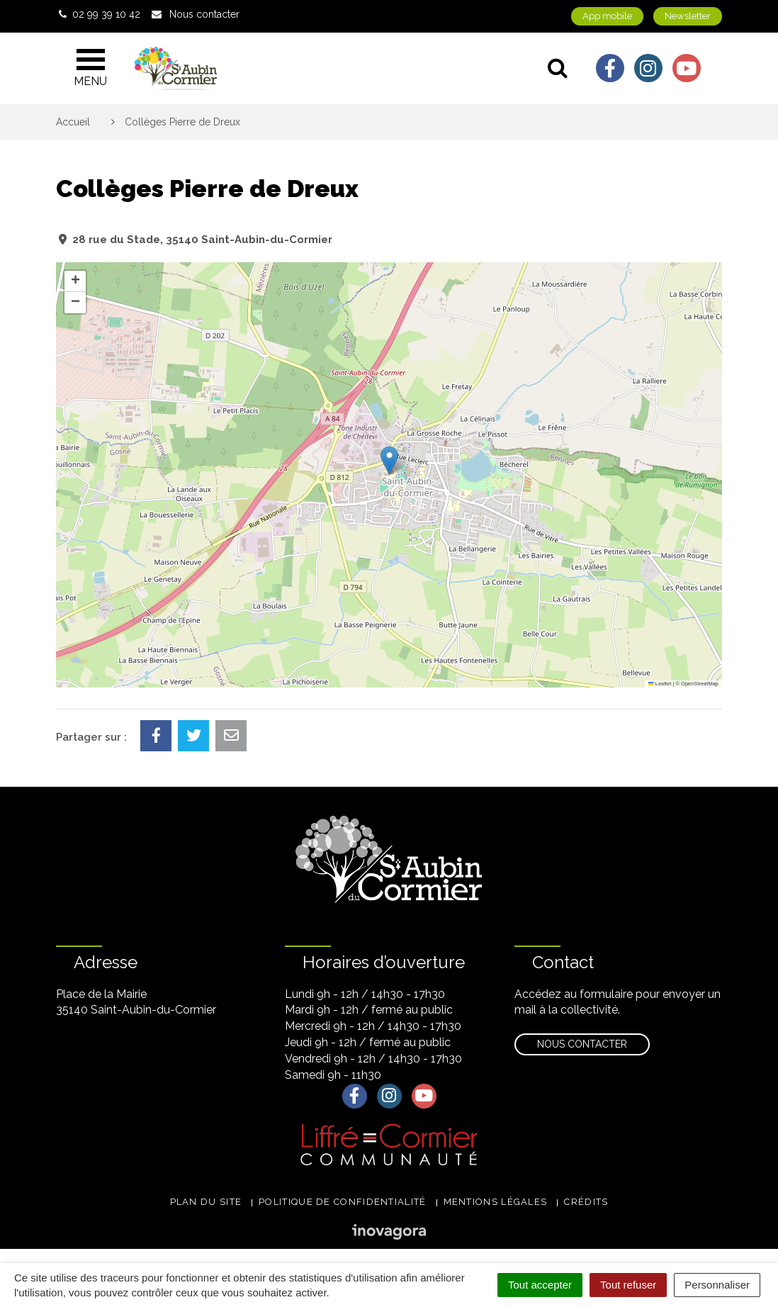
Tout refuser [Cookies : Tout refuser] (628, 1285)
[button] (389, 460)
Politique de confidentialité (342, 1201)
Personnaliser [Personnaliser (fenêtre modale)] (717, 1285)
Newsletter (688, 16)
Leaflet (659, 683)
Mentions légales (496, 1201)
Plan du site (206, 1201)
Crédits (586, 1201)
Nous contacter (582, 1044)
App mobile (607, 16)
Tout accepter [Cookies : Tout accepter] (540, 1285)
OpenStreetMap (699, 683)
